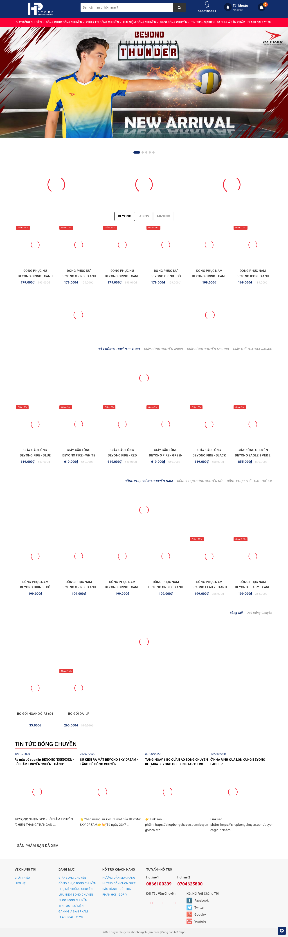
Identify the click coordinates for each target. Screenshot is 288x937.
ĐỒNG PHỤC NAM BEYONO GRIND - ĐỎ (35, 584)
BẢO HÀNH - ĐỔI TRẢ (116, 889)
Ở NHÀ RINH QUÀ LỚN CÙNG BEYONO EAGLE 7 (237, 762)
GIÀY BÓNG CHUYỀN (30, 22)
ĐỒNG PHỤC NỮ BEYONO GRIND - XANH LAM (35, 276)
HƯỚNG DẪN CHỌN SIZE (118, 883)
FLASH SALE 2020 (259, 22)
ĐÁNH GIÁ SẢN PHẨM (231, 22)
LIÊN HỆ (20, 883)
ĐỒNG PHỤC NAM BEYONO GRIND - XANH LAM (209, 276)
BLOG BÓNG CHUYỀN (174, 22)
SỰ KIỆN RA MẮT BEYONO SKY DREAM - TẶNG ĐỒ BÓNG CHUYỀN (109, 762)
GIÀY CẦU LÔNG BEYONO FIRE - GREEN (165, 452)
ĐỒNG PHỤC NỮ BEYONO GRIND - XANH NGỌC (122, 276)
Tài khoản (240, 6)
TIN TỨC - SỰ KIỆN (203, 22)
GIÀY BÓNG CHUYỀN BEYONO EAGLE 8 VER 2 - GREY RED (252, 455)
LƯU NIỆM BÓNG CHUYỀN (140, 22)
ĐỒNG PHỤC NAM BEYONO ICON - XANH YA (252, 276)
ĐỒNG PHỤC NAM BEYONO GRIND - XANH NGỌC (78, 587)
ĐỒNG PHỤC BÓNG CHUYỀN (65, 22)
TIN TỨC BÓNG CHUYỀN (46, 744)
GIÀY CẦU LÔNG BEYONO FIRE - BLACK (209, 452)
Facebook (201, 900)
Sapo (182, 932)
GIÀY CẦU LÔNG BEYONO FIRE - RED (122, 452)
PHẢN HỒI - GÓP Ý (114, 894)
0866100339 (207, 11)
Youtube (200, 921)
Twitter (199, 907)
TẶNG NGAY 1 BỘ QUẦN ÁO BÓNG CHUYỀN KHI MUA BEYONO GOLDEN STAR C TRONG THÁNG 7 (176, 762)
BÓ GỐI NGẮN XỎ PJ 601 (35, 713)
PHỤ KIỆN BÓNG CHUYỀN (103, 22)
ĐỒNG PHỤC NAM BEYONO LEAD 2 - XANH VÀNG (252, 587)
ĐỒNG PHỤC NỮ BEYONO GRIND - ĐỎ (166, 273)
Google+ (200, 914)
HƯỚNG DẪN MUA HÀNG (118, 877)
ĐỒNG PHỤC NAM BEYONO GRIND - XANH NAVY (122, 587)
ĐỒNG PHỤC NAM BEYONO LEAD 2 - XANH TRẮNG (209, 587)
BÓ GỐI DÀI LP (78, 713)
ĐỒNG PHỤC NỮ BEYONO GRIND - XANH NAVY (78, 276)
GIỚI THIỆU (22, 877)
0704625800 (190, 884)
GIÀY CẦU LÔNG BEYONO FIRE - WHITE (78, 452)
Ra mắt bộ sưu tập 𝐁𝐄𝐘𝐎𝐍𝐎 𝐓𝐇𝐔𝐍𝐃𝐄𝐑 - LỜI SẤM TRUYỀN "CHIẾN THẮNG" (44, 762)
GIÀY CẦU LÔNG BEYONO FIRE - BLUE (35, 452)
